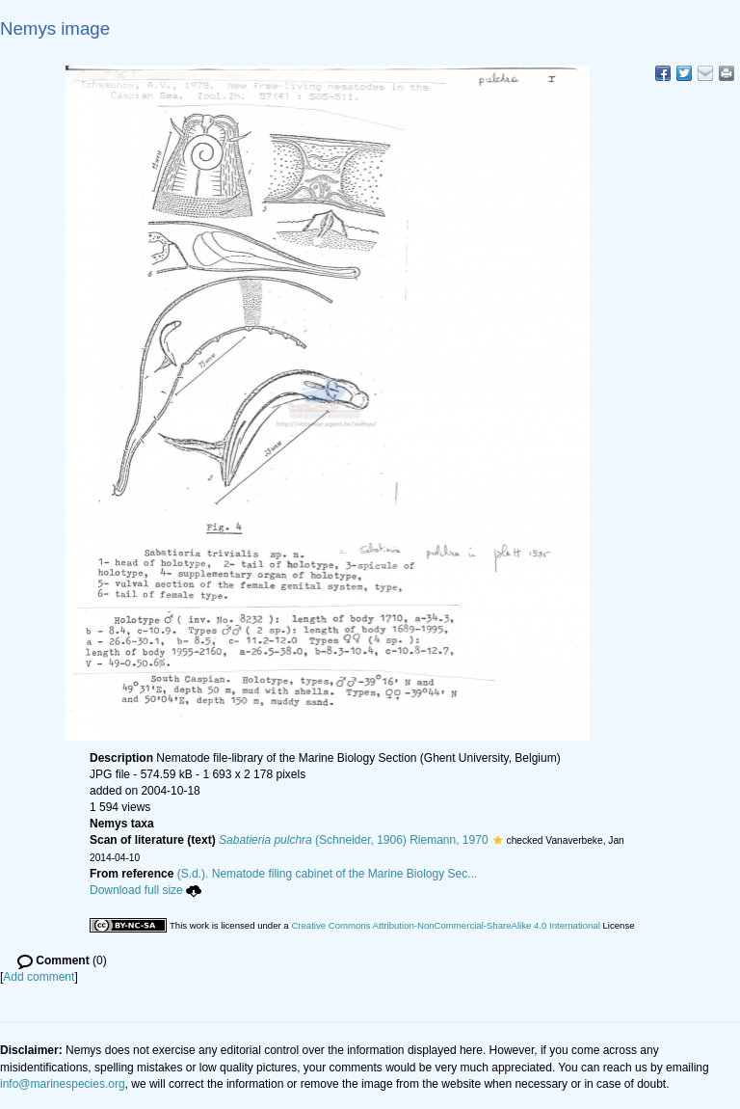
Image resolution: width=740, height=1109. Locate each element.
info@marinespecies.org (62, 1084)
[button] (498, 840)
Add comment (38, 977)
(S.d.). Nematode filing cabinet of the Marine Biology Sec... (327, 873)
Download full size (145, 890)
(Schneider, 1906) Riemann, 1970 (354, 840)
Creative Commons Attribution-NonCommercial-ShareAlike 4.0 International (445, 925)
